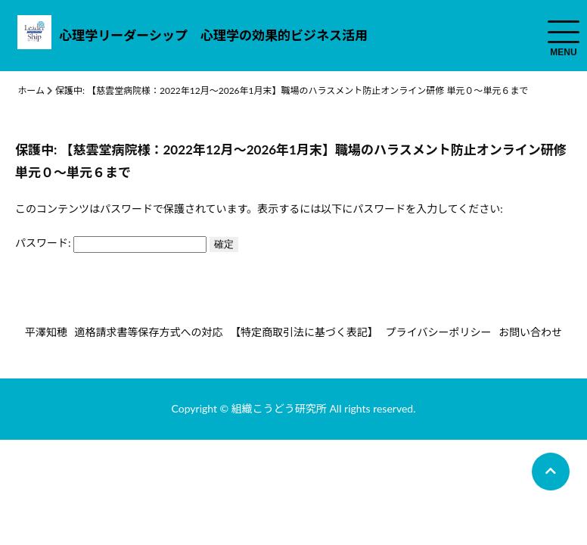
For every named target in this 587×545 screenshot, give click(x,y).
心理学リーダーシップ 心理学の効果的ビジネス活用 (213, 35)
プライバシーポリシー (439, 331)
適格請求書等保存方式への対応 (148, 331)
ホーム (31, 90)
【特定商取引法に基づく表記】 (304, 331)
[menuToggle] (563, 31)
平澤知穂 (46, 331)
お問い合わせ (530, 331)
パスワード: (111, 242)
